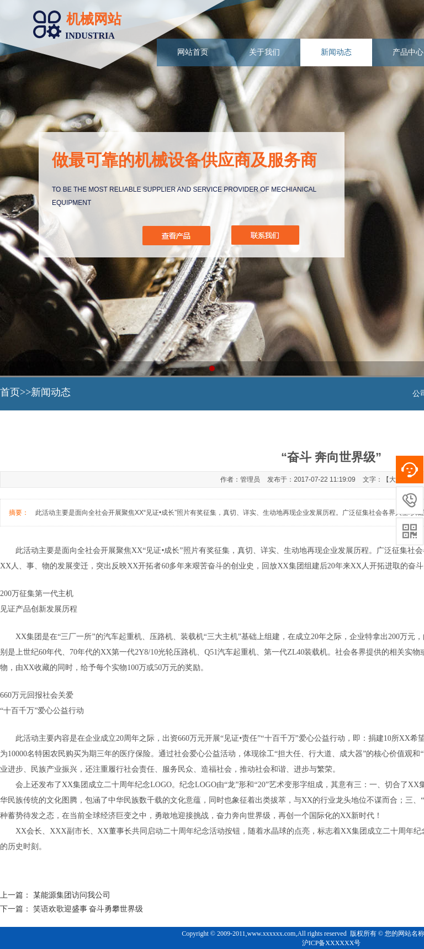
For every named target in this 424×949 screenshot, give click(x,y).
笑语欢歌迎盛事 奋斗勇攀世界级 (88, 909)
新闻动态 (336, 52)
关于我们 (264, 52)
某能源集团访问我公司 (71, 895)
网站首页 (192, 52)
